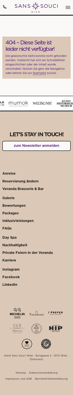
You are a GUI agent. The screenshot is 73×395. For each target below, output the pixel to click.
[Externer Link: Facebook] (11, 277)
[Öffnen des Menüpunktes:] (68, 7)
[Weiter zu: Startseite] (36, 7)
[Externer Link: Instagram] (11, 269)
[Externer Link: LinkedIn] (9, 285)
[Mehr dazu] (26, 344)
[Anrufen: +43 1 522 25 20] (4, 7)
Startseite (39, 73)
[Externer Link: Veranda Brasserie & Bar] (23, 189)
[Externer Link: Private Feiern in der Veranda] (27, 253)
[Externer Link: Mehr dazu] (17, 313)
